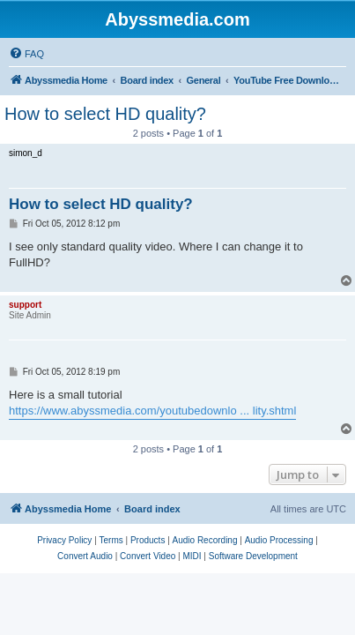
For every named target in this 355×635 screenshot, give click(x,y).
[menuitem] (26, 53)
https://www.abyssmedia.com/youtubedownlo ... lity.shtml (152, 410)
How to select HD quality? (105, 113)
